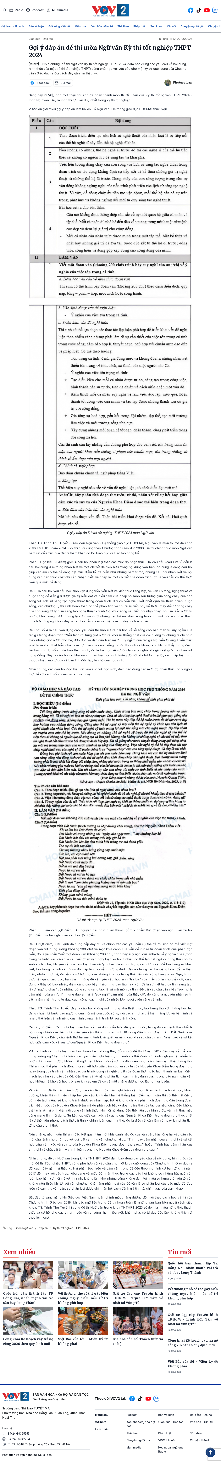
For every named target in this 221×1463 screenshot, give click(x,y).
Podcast (34, 10)
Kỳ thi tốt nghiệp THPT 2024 (71, 1228)
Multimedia (57, 10)
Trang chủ (101, 1414)
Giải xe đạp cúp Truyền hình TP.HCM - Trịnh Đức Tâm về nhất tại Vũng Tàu (193, 1319)
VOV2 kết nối (166, 1440)
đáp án (43, 1228)
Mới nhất (100, 1422)
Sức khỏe (156, 26)
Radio (16, 10)
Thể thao (123, 26)
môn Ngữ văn (24, 1228)
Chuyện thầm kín (201, 1440)
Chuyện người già (192, 26)
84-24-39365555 (19, 1433)
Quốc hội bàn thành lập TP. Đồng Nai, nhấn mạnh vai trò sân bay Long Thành (193, 1267)
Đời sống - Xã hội (59, 26)
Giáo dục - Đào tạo (41, 38)
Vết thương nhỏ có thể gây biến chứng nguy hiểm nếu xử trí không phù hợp (193, 1293)
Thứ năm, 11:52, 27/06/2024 (174, 38)
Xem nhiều (102, 1429)
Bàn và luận (36, 26)
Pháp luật (139, 26)
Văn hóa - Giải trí (102, 26)
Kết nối (171, 26)
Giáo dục (81, 26)
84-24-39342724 (19, 1439)
